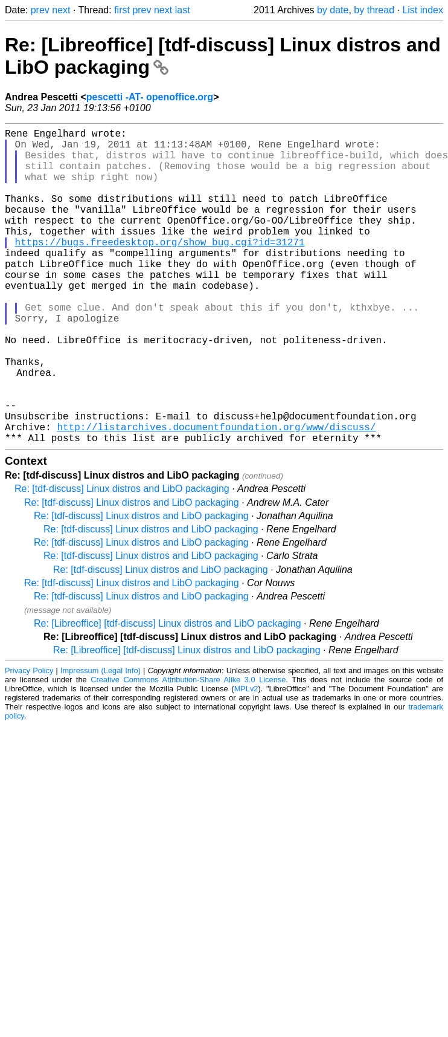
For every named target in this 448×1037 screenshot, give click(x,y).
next (61, 10)
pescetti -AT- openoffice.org (149, 97)
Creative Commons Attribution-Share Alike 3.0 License (188, 749)
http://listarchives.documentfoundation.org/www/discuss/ (216, 494)
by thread (374, 10)
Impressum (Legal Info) (100, 740)
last (182, 10)
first (122, 10)
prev (40, 10)
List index (422, 10)
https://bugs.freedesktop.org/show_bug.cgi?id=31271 (160, 268)
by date (332, 10)
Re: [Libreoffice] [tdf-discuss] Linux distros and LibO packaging (167, 693)
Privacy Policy (29, 740)
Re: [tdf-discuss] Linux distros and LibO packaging (121, 559)
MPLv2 (246, 758)
